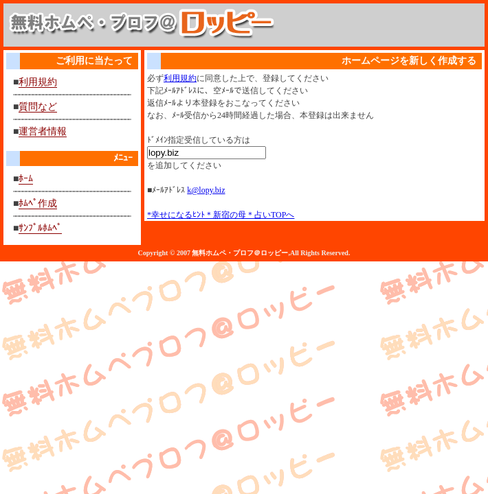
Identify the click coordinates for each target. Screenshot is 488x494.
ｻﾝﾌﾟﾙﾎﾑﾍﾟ (40, 228)
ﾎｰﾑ (26, 179)
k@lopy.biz (206, 190)
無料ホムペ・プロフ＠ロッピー (240, 253)
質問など (38, 107)
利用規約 (38, 82)
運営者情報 (43, 131)
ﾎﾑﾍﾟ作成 (38, 203)
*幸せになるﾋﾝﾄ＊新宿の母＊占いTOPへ (220, 215)
